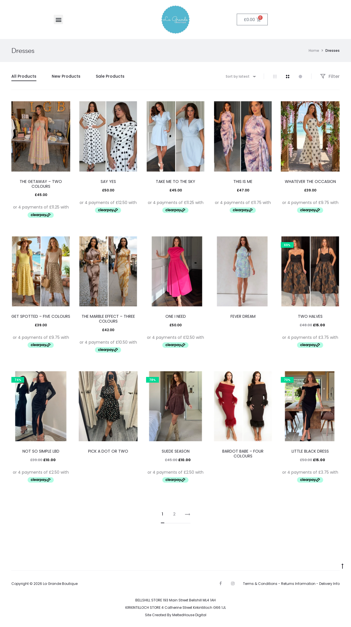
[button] (58, 19)
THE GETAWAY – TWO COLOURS (41, 184)
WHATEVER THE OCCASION (310, 181)
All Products (23, 76)
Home (314, 50)
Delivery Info (329, 583)
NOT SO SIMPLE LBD (40, 451)
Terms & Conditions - (262, 583)
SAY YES (108, 181)
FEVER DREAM (243, 316)
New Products (66, 76)
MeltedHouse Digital (189, 614)
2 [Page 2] (174, 514)
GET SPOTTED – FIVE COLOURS (40, 316)
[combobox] (240, 76)
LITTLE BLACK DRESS (310, 451)
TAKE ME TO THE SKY (175, 181)
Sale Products (110, 76)
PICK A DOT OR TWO (108, 451)
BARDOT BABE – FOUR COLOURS (242, 453)
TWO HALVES (310, 316)
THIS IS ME (242, 181)
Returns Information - (300, 583)
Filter (330, 76)
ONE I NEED (175, 316)
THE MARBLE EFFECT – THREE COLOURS (108, 319)
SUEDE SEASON (176, 451)
